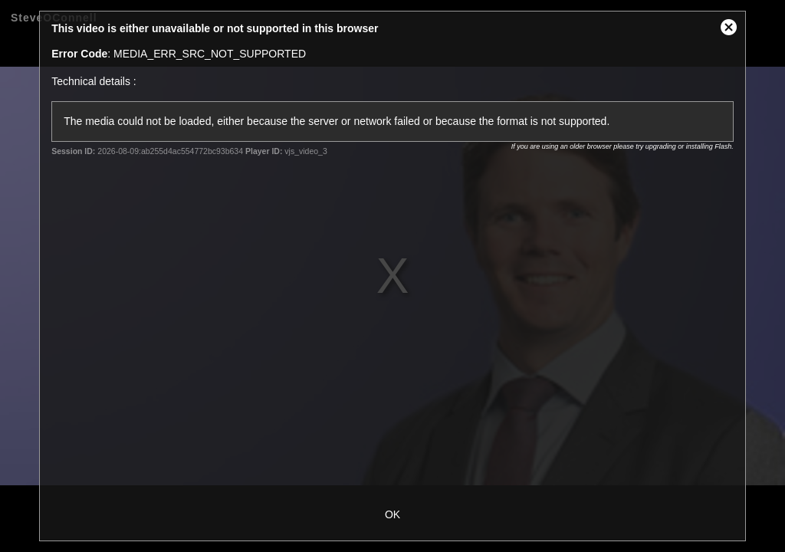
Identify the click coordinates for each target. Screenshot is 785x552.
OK (392, 514)
